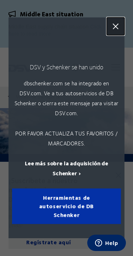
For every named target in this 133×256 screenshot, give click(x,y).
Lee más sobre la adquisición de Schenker (66, 168)
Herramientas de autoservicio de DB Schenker (66, 206)
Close (115, 26)
